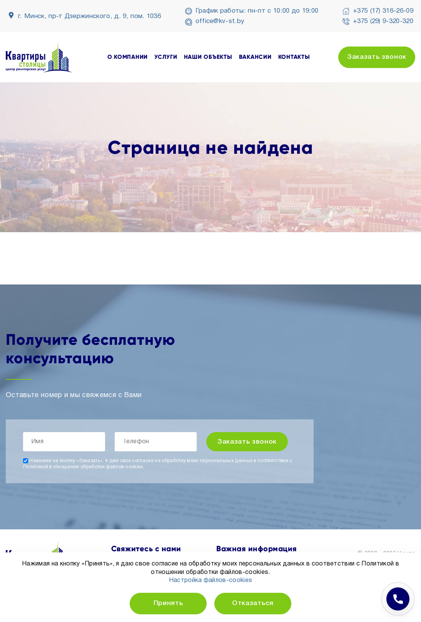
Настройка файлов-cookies (210, 580)
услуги (165, 57)
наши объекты (208, 57)
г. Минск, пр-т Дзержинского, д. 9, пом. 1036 (89, 16)
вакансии (255, 57)
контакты (294, 57)
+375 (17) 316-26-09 (383, 11)
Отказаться (253, 603)
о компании (127, 57)
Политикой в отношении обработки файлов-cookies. (83, 467)
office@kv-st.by (220, 21)
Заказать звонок (376, 57)
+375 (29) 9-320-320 (383, 21)
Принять (168, 603)
